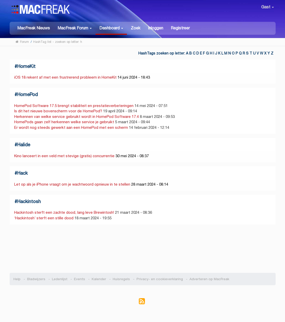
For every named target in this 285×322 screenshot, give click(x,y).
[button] (75, 28)
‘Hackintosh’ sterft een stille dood (43, 218)
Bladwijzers (36, 279)
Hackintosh (29, 201)
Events (79, 279)
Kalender (99, 279)
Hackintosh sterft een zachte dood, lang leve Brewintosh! (64, 212)
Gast (267, 7)
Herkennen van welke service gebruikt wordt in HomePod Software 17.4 (76, 116)
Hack (22, 173)
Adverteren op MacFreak (209, 279)
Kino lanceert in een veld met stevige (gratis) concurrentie (64, 155)
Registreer (180, 28)
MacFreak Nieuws (33, 28)
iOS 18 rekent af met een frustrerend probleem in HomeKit (65, 77)
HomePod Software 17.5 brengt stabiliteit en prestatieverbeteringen (74, 105)
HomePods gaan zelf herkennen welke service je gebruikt (64, 121)
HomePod (27, 94)
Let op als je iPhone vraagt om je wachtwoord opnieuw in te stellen (72, 184)
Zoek (135, 28)
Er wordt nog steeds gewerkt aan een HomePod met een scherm (71, 127)
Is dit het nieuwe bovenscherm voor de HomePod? (58, 111)
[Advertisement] (142, 249)
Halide (23, 145)
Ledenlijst (59, 279)
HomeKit (26, 66)
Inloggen (155, 28)
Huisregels (121, 279)
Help (17, 279)
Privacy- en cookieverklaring (160, 279)
